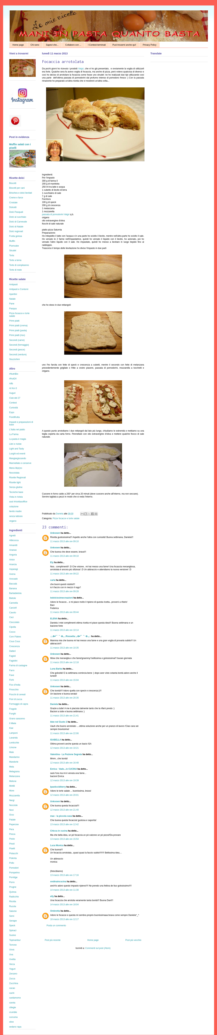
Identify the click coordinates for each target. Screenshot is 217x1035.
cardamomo (15, 997)
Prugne (12, 887)
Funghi (12, 713)
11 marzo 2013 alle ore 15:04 (64, 680)
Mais (11, 752)
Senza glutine (16, 487)
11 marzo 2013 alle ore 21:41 (64, 715)
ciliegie (12, 1007)
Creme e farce (16, 197)
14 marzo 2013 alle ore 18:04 (64, 904)
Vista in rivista (16, 497)
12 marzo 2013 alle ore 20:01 (64, 795)
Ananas (13, 550)
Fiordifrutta (14, 417)
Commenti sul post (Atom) (98, 948)
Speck (12, 925)
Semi (11, 916)
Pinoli (12, 843)
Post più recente (53, 940)
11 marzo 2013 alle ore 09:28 (64, 591)
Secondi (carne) (17, 340)
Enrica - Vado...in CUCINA (64, 769)
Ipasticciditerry (58, 787)
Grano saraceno (17, 718)
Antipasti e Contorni (18, 289)
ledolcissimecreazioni (61, 598)
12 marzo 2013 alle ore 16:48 (64, 762)
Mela (11, 766)
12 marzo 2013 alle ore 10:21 (64, 748)
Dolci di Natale (16, 226)
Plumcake (14, 246)
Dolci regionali (16, 231)
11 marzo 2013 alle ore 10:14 (64, 630)
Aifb (11, 383)
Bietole (12, 598)
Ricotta (12, 901)
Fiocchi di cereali (17, 694)
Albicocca (14, 540)
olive (11, 1022)
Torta (11, 255)
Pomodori (14, 868)
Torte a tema (15, 260)
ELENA (54, 618)
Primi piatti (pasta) (18, 330)
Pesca (12, 834)
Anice (12, 559)
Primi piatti (14, 321)
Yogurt (12, 969)
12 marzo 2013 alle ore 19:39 (64, 780)
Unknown (55, 533)
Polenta (13, 858)
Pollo (11, 863)
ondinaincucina (58, 881)
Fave (11, 675)
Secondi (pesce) (17, 349)
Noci (11, 810)
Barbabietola (15, 593)
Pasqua (13, 308)
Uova (11, 949)
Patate (12, 819)
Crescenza (14, 646)
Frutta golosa (15, 236)
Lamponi (13, 733)
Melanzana (14, 776)
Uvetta (12, 959)
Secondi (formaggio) (19, 345)
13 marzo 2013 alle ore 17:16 (64, 875)
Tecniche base (16, 492)
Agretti (12, 535)
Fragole (13, 709)
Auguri (12, 393)
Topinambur (15, 940)
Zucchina (13, 983)
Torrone (13, 945)
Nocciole (13, 805)
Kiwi (11, 728)
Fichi (11, 680)
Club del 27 (14, 398)
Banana (13, 588)
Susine (12, 935)
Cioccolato (14, 622)
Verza (12, 964)
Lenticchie (14, 742)
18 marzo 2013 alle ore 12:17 (64, 919)
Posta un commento (56, 925)
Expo (11, 412)
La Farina (14, 434)
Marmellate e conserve (20, 463)
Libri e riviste (15, 444)
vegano (12, 521)
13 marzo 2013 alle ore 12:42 (64, 824)
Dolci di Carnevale (18, 221)
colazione (14, 506)
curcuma (13, 1017)
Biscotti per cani (17, 188)
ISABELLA (55, 739)
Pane (11, 303)
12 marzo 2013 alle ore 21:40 (64, 810)
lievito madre (15, 511)
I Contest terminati (97, 45)
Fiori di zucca (15, 699)
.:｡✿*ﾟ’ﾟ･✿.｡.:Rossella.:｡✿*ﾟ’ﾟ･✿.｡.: (70, 636)
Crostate (13, 202)
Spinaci (12, 930)
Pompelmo (14, 872)
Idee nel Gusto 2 (58, 722)
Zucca (12, 978)
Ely (52, 562)
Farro (12, 670)
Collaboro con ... (73, 45)
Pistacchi (13, 853)
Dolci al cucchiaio (17, 217)
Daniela (60, 513)
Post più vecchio (133, 940)
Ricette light (15, 482)
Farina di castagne (18, 665)
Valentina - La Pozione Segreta (66, 754)
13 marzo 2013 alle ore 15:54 (64, 839)
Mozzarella (14, 795)
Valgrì (81, 68)
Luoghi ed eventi (17, 453)
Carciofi (13, 608)
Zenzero (13, 973)
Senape (13, 920)
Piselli (12, 848)
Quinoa (12, 892)
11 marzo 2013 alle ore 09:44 (64, 612)
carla (52, 580)
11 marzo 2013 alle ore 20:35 (64, 698)
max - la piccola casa (61, 816)
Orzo (11, 814)
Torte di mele (15, 270)
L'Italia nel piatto (17, 429)
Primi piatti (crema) (18, 325)
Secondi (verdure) (18, 354)
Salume (13, 911)
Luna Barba (56, 668)
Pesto (12, 839)
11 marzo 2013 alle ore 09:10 (64, 541)
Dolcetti (13, 207)
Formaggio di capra (18, 704)
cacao (12, 988)
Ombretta (55, 911)
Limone (12, 747)
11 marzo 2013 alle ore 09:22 (64, 573)
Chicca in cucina (59, 831)
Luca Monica (57, 845)
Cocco (12, 632)
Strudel (12, 250)
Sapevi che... (52, 45)
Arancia (13, 564)
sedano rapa (15, 1027)
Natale (12, 299)
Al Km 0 (13, 388)
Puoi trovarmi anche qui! (124, 45)
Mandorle (13, 762)
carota (12, 1002)
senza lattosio (16, 516)
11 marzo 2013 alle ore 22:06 (64, 733)
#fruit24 (13, 378)
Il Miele (12, 723)
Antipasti (13, 284)
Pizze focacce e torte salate (66, 518)
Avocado (13, 579)
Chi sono (35, 45)
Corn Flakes (15, 636)
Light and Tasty (16, 448)
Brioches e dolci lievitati (20, 193)
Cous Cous (14, 641)
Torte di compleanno (19, 265)
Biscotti (12, 183)
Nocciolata (14, 473)
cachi (11, 993)
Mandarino (14, 757)
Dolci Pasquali (16, 212)
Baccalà (13, 583)
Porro (12, 882)
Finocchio (14, 689)
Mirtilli (12, 786)
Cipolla (12, 627)
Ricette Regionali (17, 477)
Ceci (11, 617)
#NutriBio (13, 374)
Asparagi (13, 569)
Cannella (13, 603)
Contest (13, 402)
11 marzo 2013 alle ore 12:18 (64, 662)
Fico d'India (14, 685)
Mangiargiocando (17, 458)
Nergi (12, 800)
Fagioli (12, 656)
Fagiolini (13, 660)
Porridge (13, 877)
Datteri (12, 651)
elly (52, 896)
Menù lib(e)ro (15, 468)
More (11, 790)
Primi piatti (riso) (17, 335)
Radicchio (14, 896)
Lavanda (13, 737)
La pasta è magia (17, 439)
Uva (11, 954)
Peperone (14, 824)
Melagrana (14, 771)
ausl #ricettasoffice (18, 501)
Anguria (13, 554)
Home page (18, 45)
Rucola (12, 906)
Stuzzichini (14, 359)
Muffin (12, 241)
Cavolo (12, 612)
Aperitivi (13, 294)
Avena (12, 574)
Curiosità (13, 407)
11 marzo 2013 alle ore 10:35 (64, 648)
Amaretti (13, 545)
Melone (12, 781)
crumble (13, 1012)
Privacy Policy (149, 45)
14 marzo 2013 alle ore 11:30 (64, 890)
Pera (11, 829)
